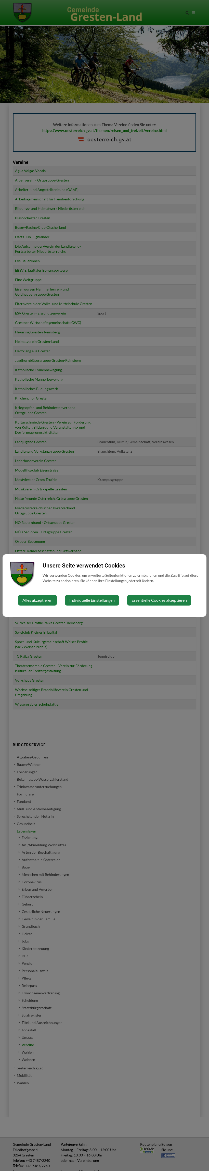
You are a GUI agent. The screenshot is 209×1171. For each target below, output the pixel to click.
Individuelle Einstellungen (92, 600)
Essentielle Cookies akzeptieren (159, 600)
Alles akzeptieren (37, 600)
